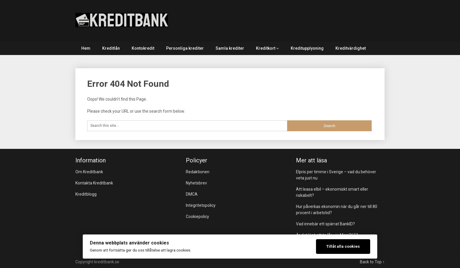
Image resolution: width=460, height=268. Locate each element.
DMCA (192, 194)
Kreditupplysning (307, 48)
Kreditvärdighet (350, 48)
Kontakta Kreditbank (94, 183)
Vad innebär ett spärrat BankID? (325, 224)
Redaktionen (197, 171)
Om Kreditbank (89, 171)
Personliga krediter (185, 48)
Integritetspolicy (201, 205)
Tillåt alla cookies (343, 246)
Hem (85, 48)
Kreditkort (265, 48)
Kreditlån (111, 48)
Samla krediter (230, 48)
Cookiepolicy (197, 216)
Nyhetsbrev (196, 183)
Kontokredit (143, 48)
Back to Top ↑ (372, 261)
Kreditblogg (86, 194)
